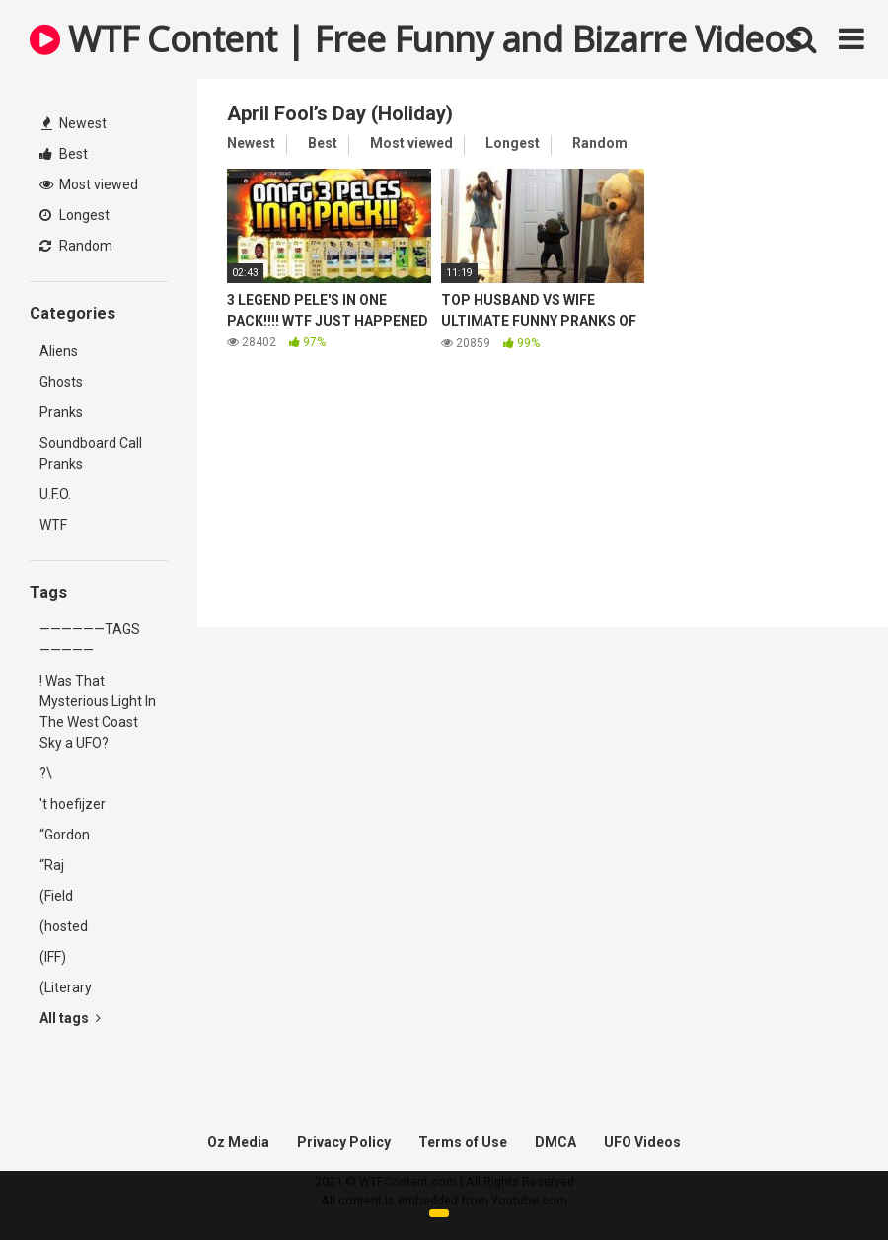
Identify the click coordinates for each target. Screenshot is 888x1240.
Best (63, 154)
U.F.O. (55, 494)
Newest (74, 123)
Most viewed (88, 184)
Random (75, 246)
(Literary (65, 987)
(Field (56, 896)
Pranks (61, 412)
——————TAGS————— (89, 639)
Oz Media (238, 1142)
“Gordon (64, 834)
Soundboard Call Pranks (90, 453)
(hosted (63, 926)
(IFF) (52, 957)
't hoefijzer (72, 804)
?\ (45, 773)
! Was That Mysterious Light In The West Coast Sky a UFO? (97, 712)
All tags (70, 1018)
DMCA (555, 1142)
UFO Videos (642, 1142)
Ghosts (61, 382)
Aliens (58, 351)
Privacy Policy (344, 1142)
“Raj (51, 865)
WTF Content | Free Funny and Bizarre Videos (416, 39)
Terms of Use (462, 1142)
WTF (53, 525)
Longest (74, 215)
